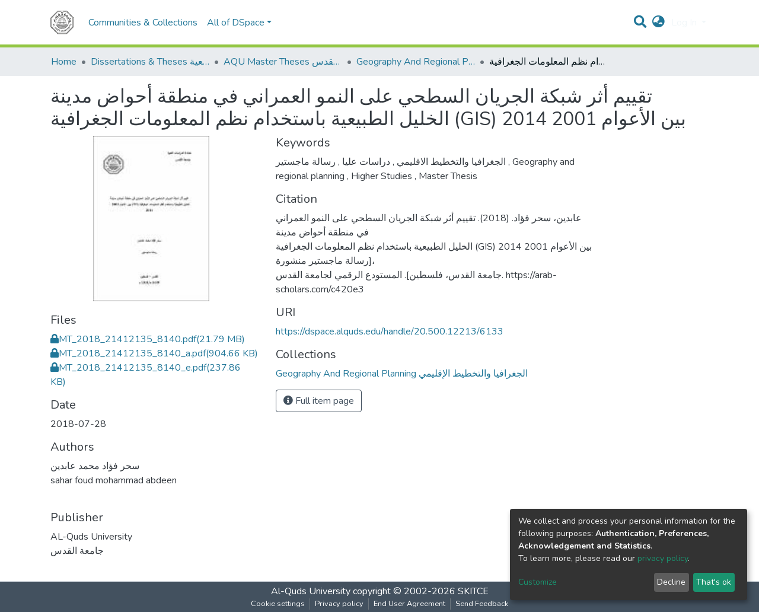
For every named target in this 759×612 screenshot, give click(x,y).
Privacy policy (339, 603)
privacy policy (662, 558)
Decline (671, 582)
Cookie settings (278, 603)
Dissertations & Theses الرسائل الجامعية (150, 61)
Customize (537, 582)
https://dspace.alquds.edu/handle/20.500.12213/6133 (389, 331)
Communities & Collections (142, 22)
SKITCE (473, 591)
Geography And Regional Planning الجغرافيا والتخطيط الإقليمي (415, 61)
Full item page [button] (318, 400)
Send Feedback (481, 603)
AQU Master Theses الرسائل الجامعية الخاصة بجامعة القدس (283, 61)
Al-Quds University (310, 591)
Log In (685, 22)
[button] (658, 22)
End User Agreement (409, 603)
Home (63, 61)
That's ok (713, 582)
